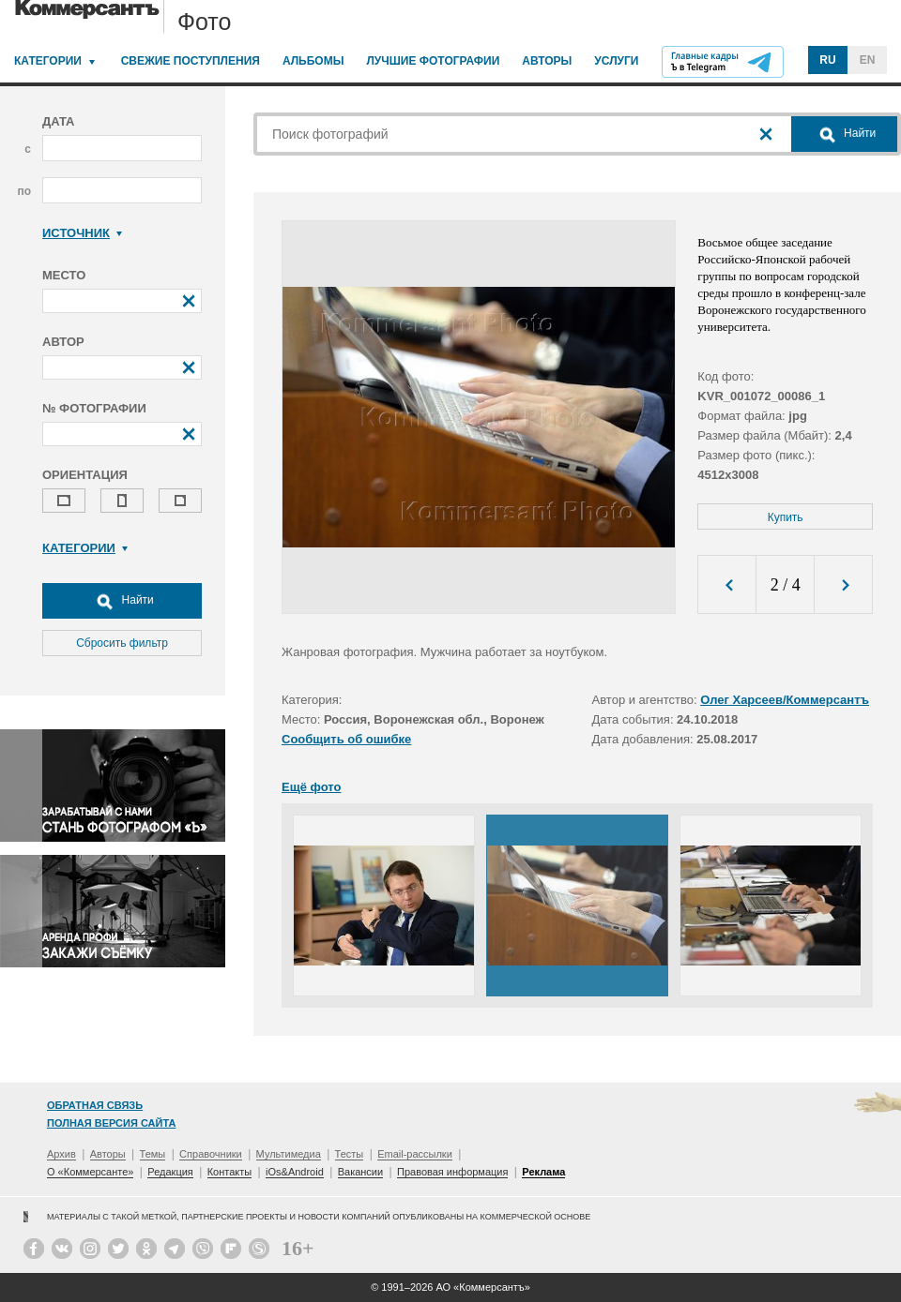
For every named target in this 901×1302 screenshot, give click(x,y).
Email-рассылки (414, 1154)
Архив (61, 1154)
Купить (785, 517)
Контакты (229, 1171)
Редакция (169, 1171)
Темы (153, 1154)
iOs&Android (295, 1171)
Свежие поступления (190, 60)
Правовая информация (452, 1171)
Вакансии (361, 1171)
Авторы (547, 60)
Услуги (616, 60)
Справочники (210, 1154)
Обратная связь (95, 1105)
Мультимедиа (288, 1154)
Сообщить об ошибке (346, 739)
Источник (82, 233)
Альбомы (313, 60)
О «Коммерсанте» (90, 1171)
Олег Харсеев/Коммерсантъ (784, 700)
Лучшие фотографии (432, 60)
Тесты (349, 1154)
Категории (48, 60)
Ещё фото (311, 787)
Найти (122, 601)
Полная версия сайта (111, 1123)
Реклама (543, 1171)
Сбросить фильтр (122, 643)
